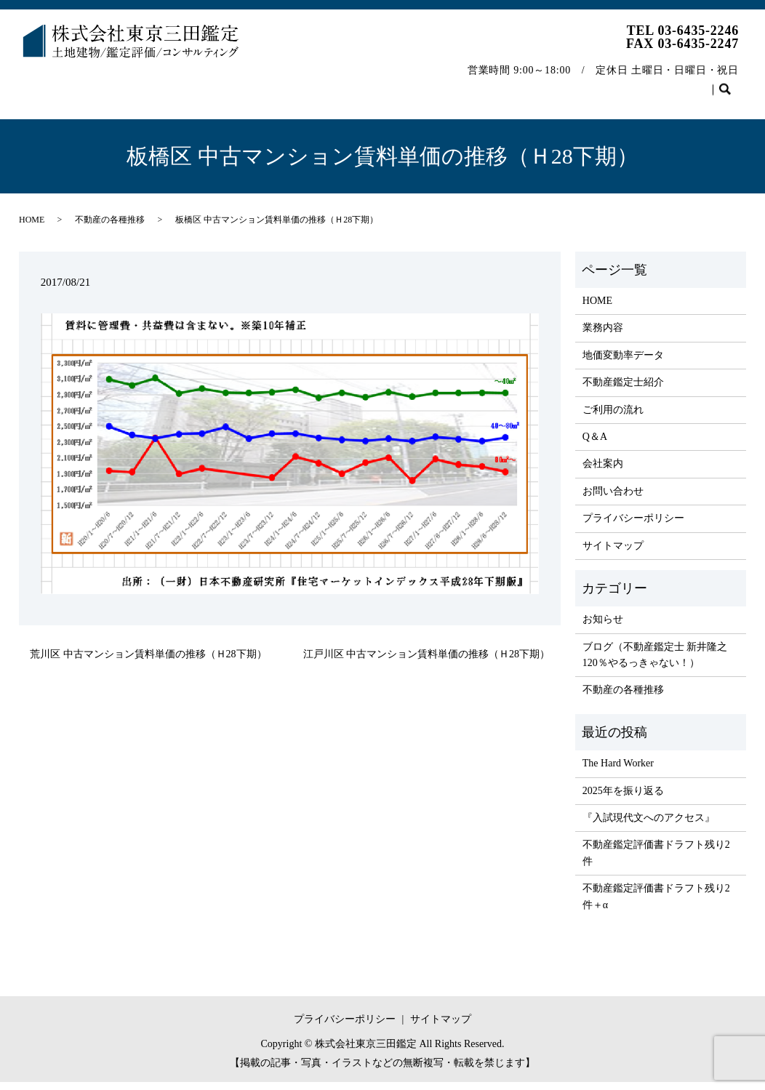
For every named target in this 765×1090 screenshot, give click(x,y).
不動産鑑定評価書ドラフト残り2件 (656, 860)
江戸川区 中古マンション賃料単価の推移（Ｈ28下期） (426, 662)
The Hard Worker (618, 771)
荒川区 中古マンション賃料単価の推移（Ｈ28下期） (148, 662)
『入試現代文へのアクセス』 (648, 825)
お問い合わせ (698, 82)
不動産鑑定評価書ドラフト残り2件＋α (656, 904)
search (37, 105)
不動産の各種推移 (603, 82)
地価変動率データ (191, 82)
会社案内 (517, 82)
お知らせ (602, 627)
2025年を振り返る (623, 798)
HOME (46, 82)
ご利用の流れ (392, 82)
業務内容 (106, 82)
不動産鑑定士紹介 (297, 82)
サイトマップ (613, 553)
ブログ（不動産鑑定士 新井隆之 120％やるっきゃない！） (655, 662)
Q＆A (460, 82)
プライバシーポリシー (633, 526)
